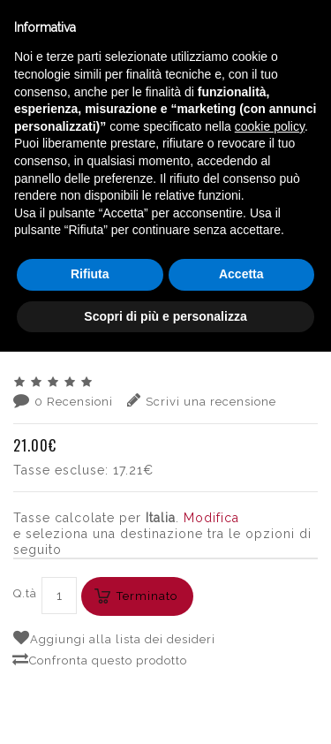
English (176, 166)
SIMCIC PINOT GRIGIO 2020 (165, 201)
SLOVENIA (230, 185)
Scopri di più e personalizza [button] (165, 708)
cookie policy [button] (270, 519)
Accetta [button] (241, 666)
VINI (99, 185)
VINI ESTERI (154, 185)
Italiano (176, 145)
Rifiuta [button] (90, 666)
